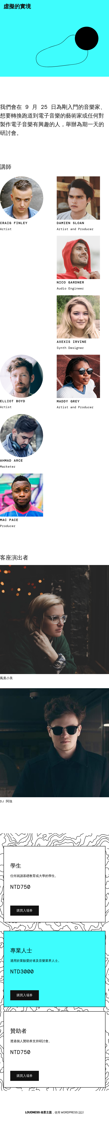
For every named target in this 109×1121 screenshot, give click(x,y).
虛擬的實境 (17, 6)
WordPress (69, 1112)
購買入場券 (25, 910)
